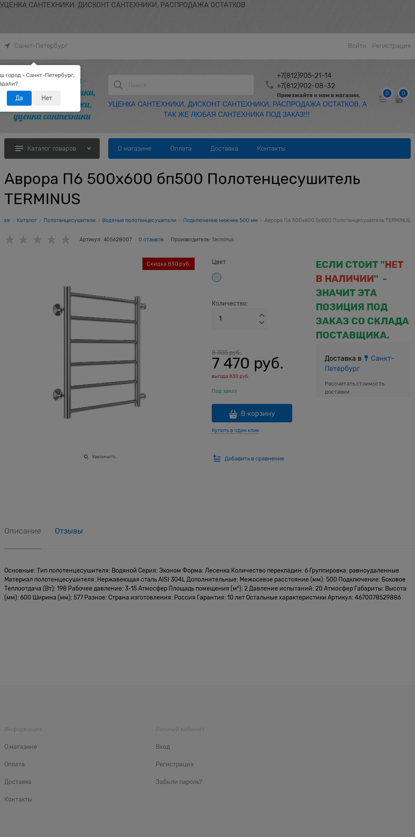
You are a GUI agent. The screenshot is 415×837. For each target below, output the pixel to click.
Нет (47, 98)
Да (19, 98)
